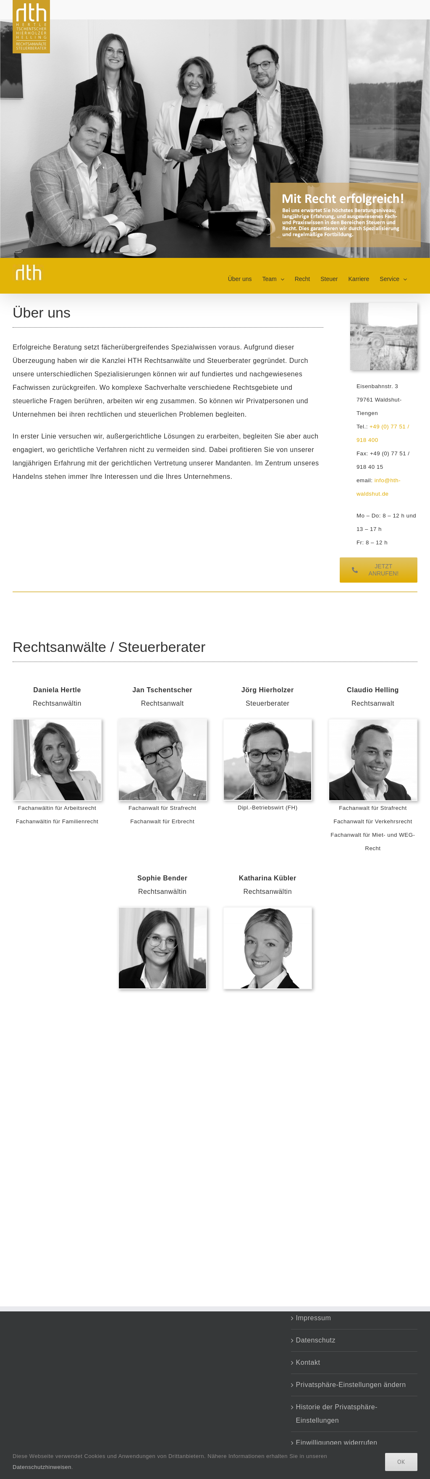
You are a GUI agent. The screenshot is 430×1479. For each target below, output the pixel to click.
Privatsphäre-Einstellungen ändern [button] (351, 1384)
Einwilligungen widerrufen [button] (337, 1442)
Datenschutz (316, 1340)
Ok (401, 1462)
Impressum (313, 1317)
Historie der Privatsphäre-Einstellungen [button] (337, 1413)
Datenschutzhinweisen (42, 1467)
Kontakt (308, 1362)
